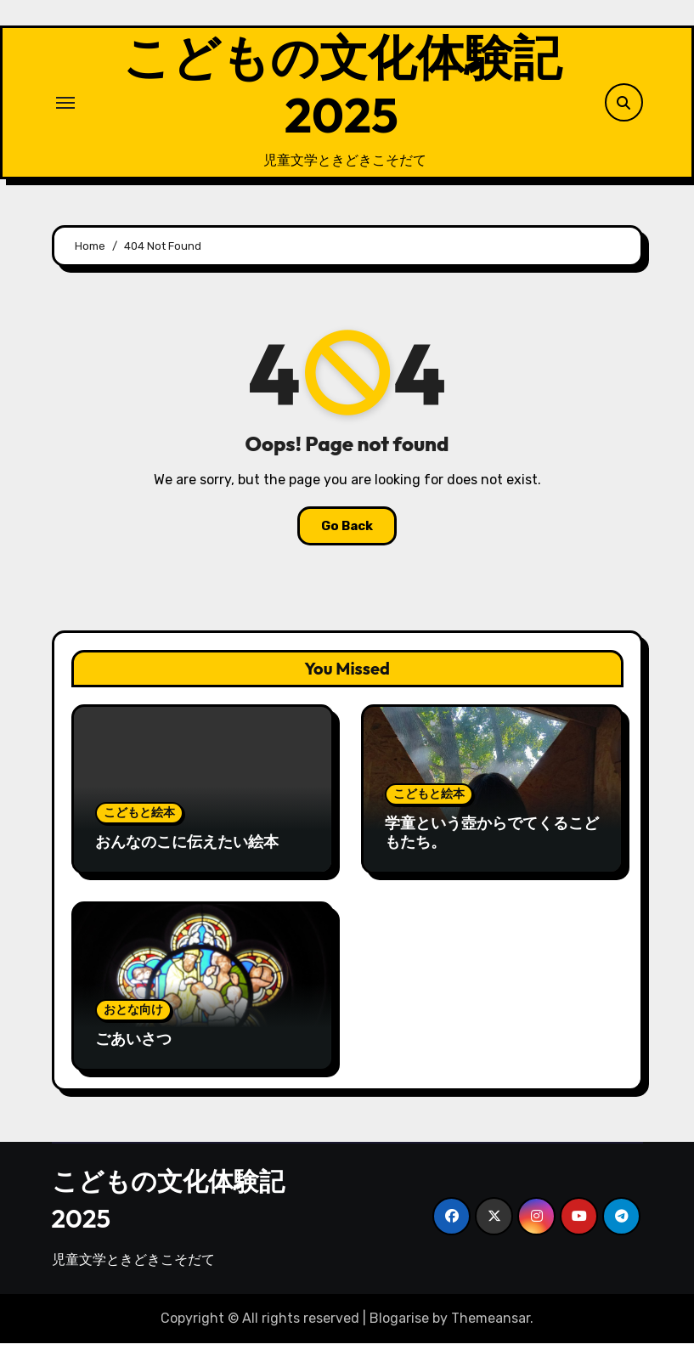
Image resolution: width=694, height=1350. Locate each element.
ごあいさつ (133, 1044)
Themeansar (490, 1324)
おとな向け (133, 1015)
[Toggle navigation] (65, 105)
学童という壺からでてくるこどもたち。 (492, 838)
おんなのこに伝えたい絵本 (187, 847)
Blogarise (399, 1324)
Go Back (347, 532)
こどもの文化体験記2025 (341, 89)
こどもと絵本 (139, 818)
